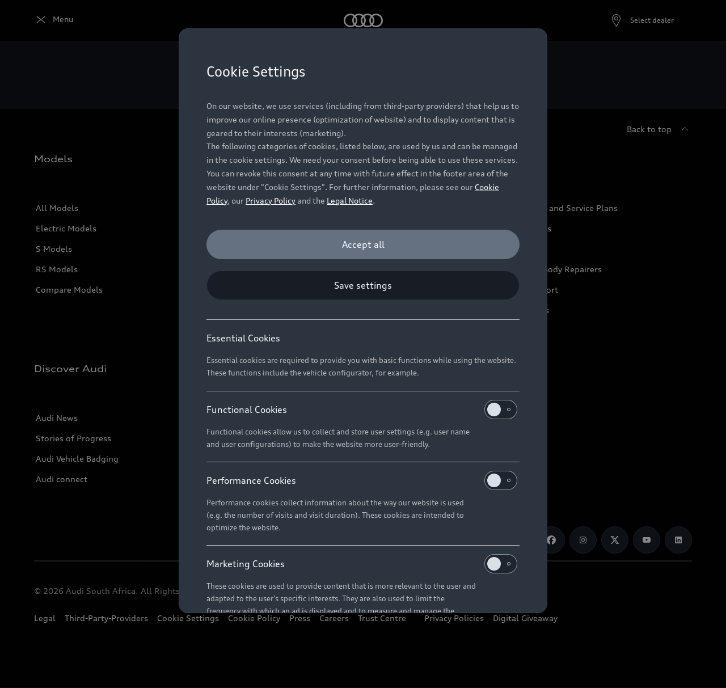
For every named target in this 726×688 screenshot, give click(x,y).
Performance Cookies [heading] (361, 480)
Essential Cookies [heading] (243, 338)
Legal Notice (350, 200)
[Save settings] (363, 285)
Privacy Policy (271, 200)
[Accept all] (363, 244)
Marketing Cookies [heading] (361, 563)
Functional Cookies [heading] (361, 409)
